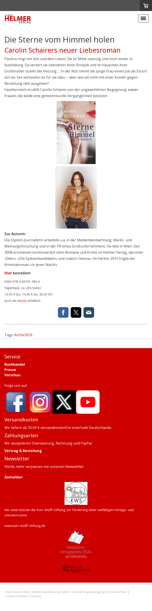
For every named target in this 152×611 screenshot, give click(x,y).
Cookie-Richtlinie (17, 596)
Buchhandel (14, 364)
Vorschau (12, 375)
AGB (26, 592)
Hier (8, 273)
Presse (10, 369)
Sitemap (35, 596)
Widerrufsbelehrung (45, 592)
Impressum (13, 592)
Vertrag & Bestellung (23, 450)
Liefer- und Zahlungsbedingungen (85, 592)
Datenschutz (118, 592)
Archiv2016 (23, 334)
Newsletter (74, 466)
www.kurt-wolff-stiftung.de (24, 525)
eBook (22, 301)
